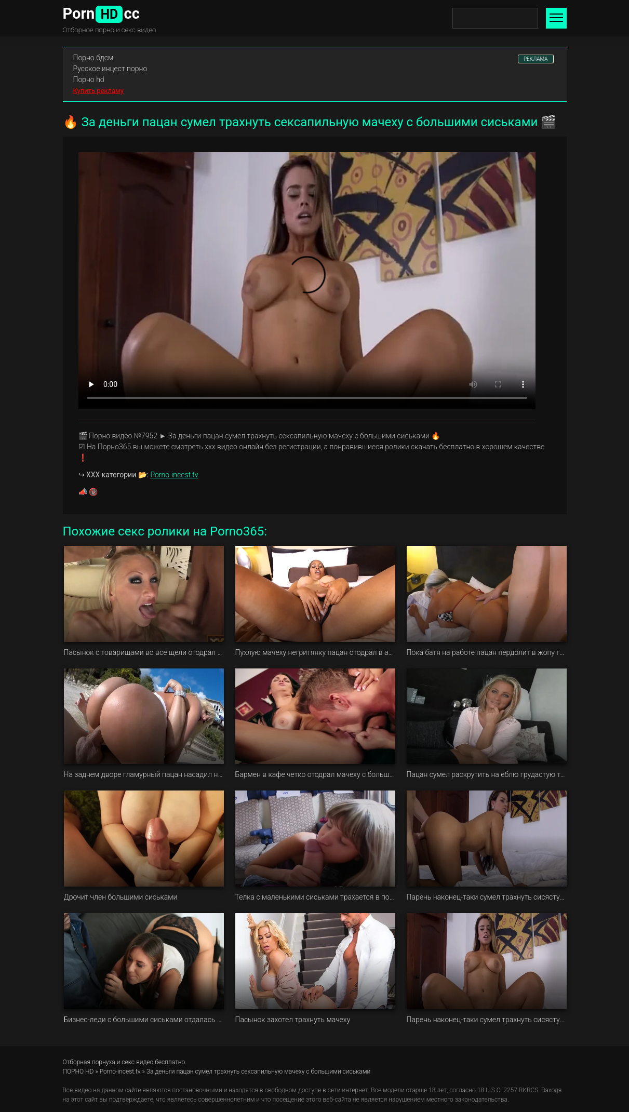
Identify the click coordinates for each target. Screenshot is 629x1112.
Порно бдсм (93, 57)
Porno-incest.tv (174, 475)
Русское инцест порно (110, 68)
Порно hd (88, 79)
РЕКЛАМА (536, 59)
